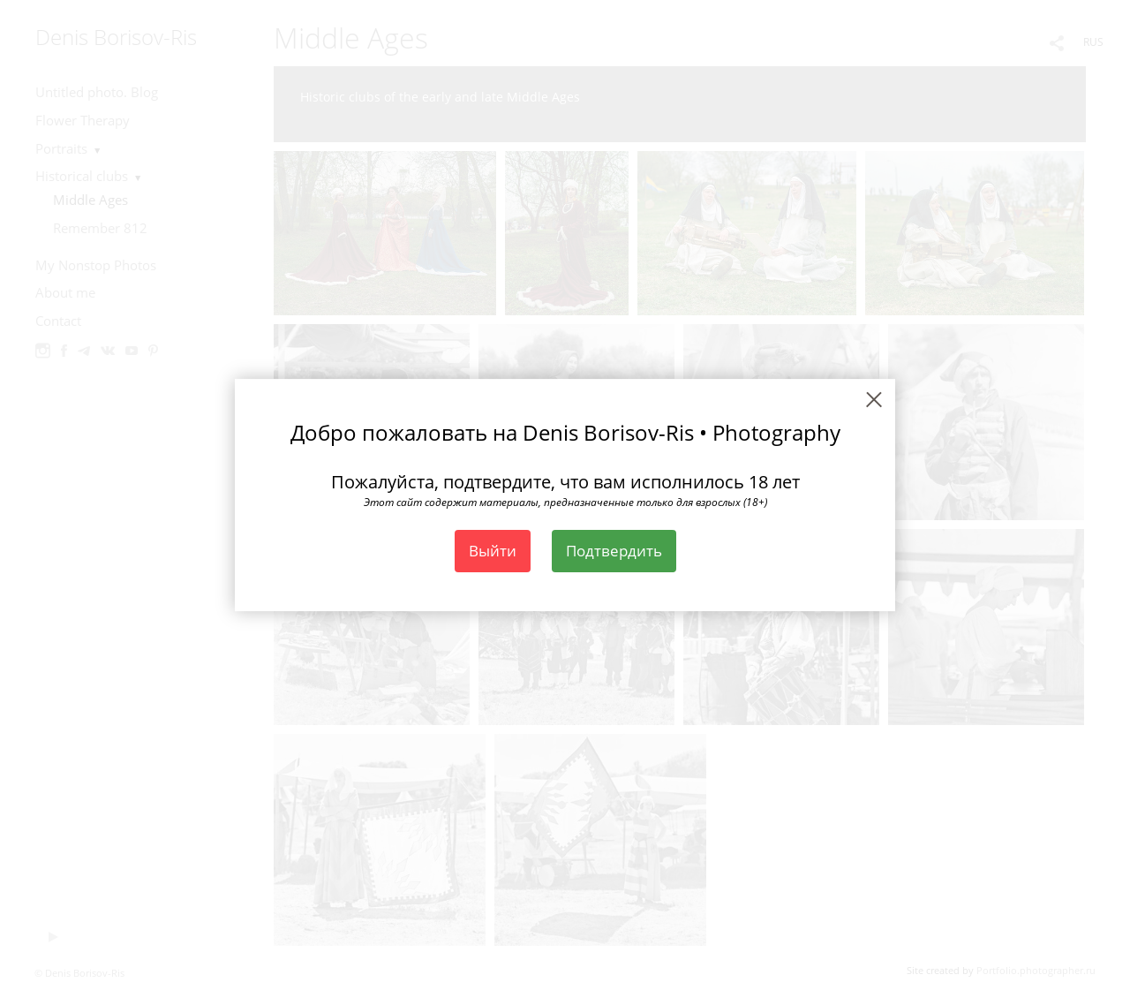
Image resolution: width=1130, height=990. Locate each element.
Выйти (492, 550)
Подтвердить (614, 550)
